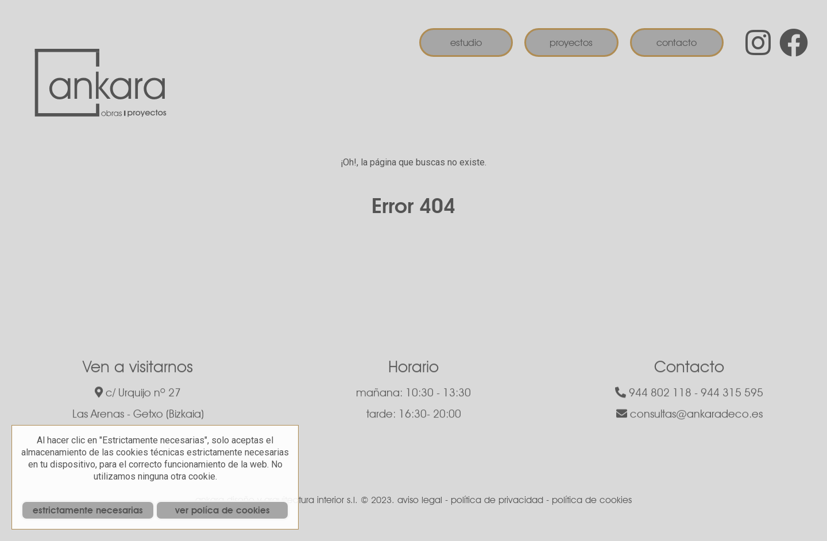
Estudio (466, 42)
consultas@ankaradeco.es (689, 415)
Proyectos (571, 42)
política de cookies (592, 499)
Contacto (676, 42)
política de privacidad (497, 499)
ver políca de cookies (222, 510)
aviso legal (419, 499)
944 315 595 (732, 394)
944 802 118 (653, 394)
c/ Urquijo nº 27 (138, 394)
